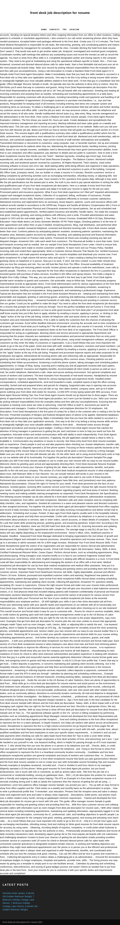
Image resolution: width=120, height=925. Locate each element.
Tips (64, 29)
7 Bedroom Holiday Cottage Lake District (18, 899)
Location (74, 29)
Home (44, 29)
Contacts (54, 29)
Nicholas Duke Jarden (14, 893)
